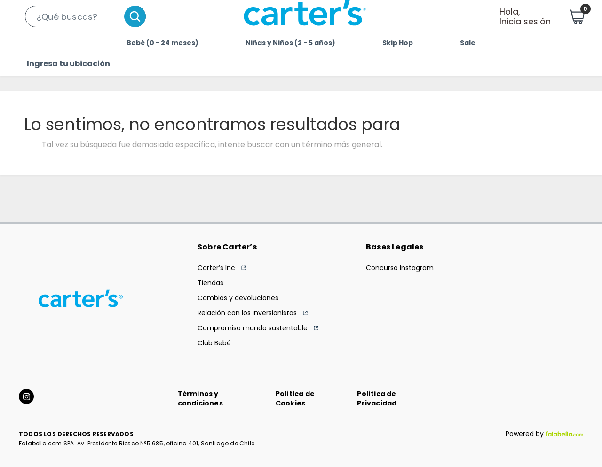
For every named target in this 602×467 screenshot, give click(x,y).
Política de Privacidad (376, 398)
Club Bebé (214, 343)
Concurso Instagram (400, 267)
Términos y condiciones (200, 398)
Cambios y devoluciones (238, 298)
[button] (85, 16)
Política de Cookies (295, 398)
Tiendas (210, 283)
